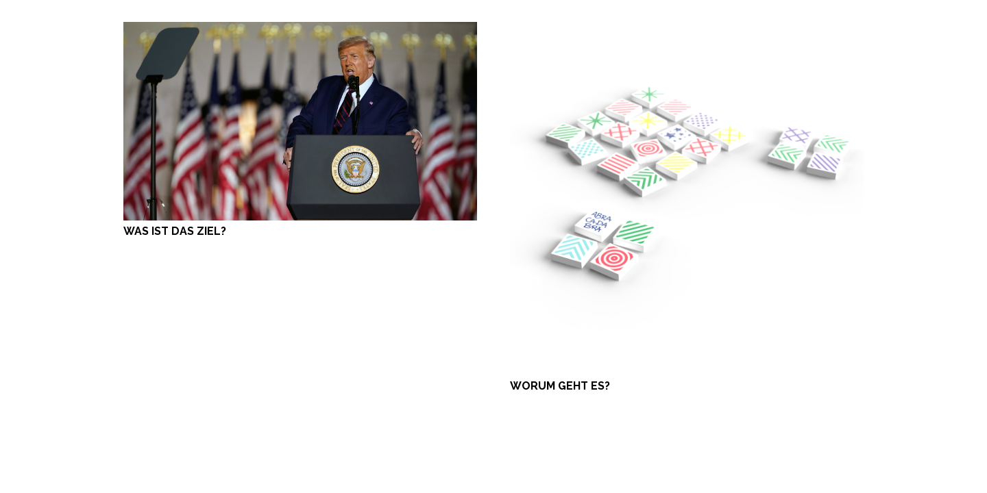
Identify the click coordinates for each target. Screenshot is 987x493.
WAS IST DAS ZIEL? (174, 231)
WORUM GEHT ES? (560, 385)
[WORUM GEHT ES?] (687, 29)
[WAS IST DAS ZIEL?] (300, 29)
